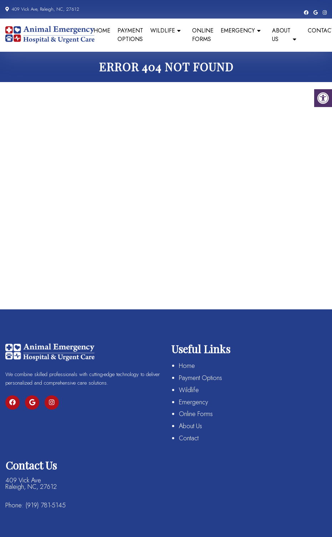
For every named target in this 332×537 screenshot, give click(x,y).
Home (102, 30)
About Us (281, 34)
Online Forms (202, 34)
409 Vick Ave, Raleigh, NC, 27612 (44, 9)
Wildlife (162, 30)
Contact (188, 438)
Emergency (238, 30)
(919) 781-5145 (45, 505)
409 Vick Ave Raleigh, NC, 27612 (31, 483)
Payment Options (130, 34)
